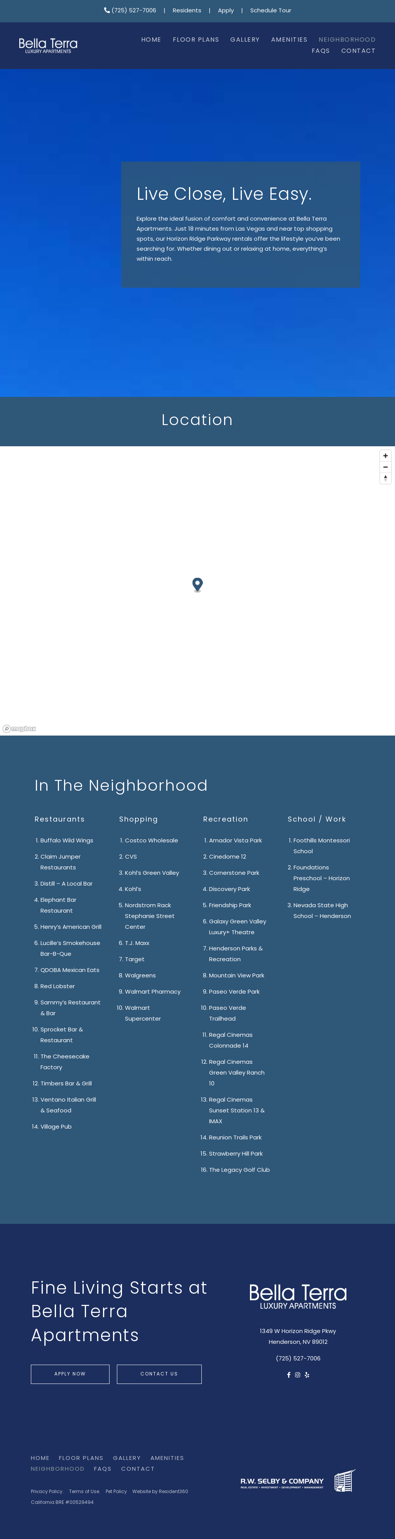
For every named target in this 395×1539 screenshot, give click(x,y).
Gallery (245, 40)
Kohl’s (133, 889)
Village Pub (56, 1127)
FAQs (321, 51)
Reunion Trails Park (235, 1138)
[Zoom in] (385, 455)
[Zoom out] (385, 466)
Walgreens (140, 976)
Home (151, 40)
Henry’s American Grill (71, 927)
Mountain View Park (236, 976)
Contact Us (159, 1374)
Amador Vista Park (235, 841)
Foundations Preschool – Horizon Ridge (322, 878)
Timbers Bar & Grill (66, 1084)
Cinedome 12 (227, 857)
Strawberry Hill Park (236, 1154)
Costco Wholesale (151, 841)
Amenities (289, 40)
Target (135, 960)
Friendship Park (230, 906)
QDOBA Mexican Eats (70, 970)
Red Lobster (58, 987)
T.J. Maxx (137, 943)
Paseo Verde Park (234, 992)
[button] (197, 586)
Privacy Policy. (47, 1492)
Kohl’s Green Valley (152, 873)
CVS (131, 857)
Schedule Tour (270, 11)
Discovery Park (229, 889)
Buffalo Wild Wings (67, 841)
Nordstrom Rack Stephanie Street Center (150, 916)
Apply (226, 11)
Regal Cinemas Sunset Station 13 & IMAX (237, 1111)
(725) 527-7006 (130, 11)
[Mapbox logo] (19, 728)
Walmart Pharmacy (153, 992)
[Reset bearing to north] (385, 478)
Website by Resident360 (160, 1492)
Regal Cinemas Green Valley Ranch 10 (237, 1073)
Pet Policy (116, 1492)
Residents (187, 11)
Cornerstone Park (234, 873)
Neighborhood (347, 40)
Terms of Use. (84, 1492)
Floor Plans (196, 40)
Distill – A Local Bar (67, 884)
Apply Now (70, 1374)
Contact (358, 51)
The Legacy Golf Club (239, 1170)
